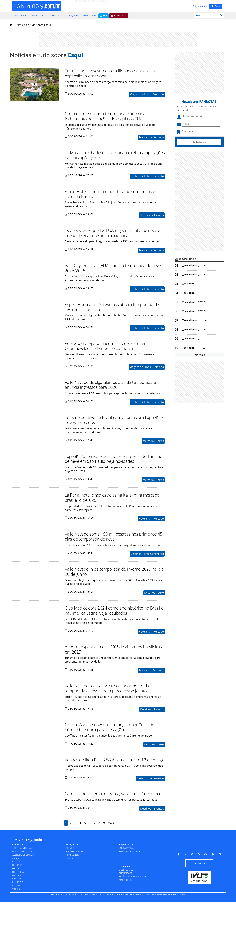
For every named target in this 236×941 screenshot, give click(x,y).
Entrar (216, 6)
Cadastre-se (199, 141)
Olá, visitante (200, 6)
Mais (112, 861)
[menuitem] (20, 15)
